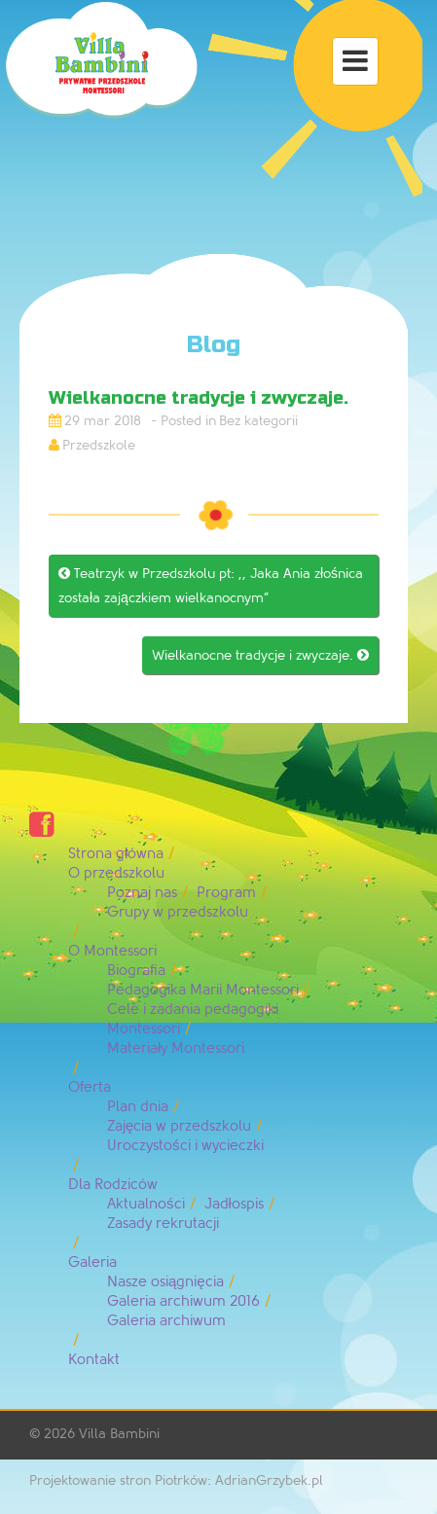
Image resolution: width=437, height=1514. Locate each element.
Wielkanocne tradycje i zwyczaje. (260, 655)
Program (226, 892)
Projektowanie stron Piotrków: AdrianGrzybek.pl (176, 1480)
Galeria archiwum (166, 1321)
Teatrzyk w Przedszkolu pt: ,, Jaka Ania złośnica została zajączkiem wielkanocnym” (210, 585)
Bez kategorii (258, 421)
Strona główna (116, 854)
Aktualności (146, 1204)
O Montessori (112, 951)
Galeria (92, 1262)
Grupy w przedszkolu (177, 912)
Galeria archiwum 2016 (183, 1301)
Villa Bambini (119, 1433)
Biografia (136, 970)
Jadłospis (234, 1204)
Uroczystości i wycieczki (185, 1145)
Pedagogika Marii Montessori (203, 990)
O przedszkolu (116, 873)
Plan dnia (137, 1107)
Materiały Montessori (175, 1048)
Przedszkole (98, 445)
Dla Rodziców (113, 1184)
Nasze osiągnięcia (165, 1282)
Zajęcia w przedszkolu (179, 1126)
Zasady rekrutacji (163, 1223)
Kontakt (94, 1360)
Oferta (89, 1087)
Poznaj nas (142, 892)
